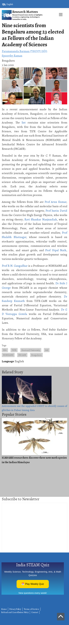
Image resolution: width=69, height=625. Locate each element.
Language (8, 361)
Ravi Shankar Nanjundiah (40, 219)
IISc (5, 350)
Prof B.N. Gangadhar (15, 266)
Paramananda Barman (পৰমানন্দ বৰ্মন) (24, 51)
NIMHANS (8, 354)
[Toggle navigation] (34, 21)
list (24, 122)
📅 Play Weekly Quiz (32, 584)
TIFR (14, 350)
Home (4, 609)
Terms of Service (31, 609)
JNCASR (22, 354)
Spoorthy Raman (12, 56)
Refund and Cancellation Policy (15, 612)
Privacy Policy (15, 609)
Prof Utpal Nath (55, 250)
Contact (34, 612)
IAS (46, 350)
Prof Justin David (56, 211)
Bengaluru (36, 354)
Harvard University (31, 350)
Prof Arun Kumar (55, 202)
